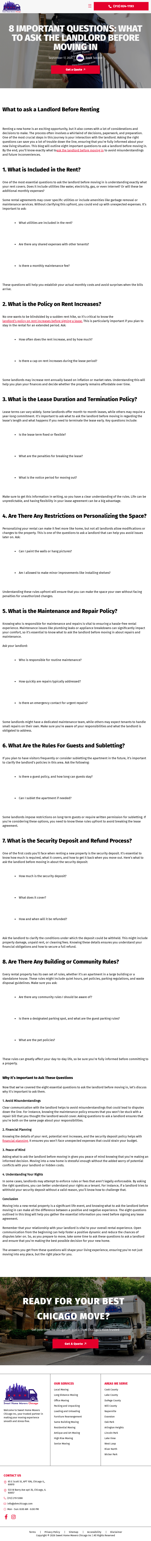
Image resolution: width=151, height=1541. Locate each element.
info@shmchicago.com (20, 1503)
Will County (110, 1405)
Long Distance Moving (66, 1394)
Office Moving (61, 1400)
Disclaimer (116, 1532)
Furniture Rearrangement (68, 1416)
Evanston (109, 1416)
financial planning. (15, 1141)
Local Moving (61, 1389)
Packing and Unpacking (67, 1405)
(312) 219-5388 (15, 1498)
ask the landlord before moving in (80, 150)
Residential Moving (64, 1427)
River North (110, 1449)
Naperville (110, 1411)
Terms (37, 1532)
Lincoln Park (111, 1432)
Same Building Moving (66, 1422)
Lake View (110, 1438)
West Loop (110, 1443)
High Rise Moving (63, 1438)
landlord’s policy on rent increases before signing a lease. (42, 321)
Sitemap (78, 1532)
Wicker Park (110, 1454)
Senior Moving (62, 1443)
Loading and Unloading (67, 1411)
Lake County (111, 1394)
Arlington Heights (114, 1427)
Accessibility (98, 1532)
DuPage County (112, 1400)
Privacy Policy (57, 1532)
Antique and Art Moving (67, 1432)
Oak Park (109, 1422)
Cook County (111, 1389)
